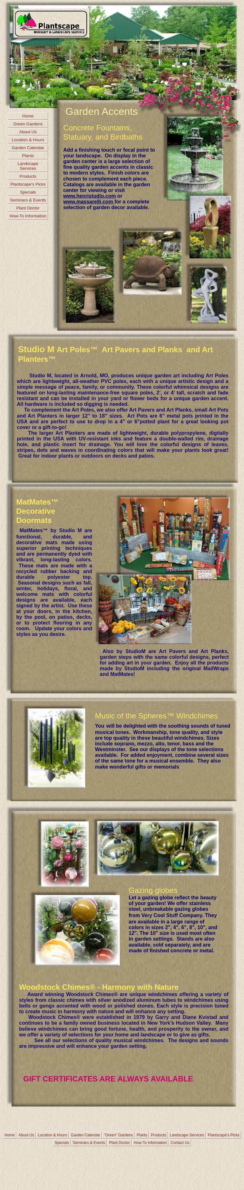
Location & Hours (28, 139)
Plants (28, 155)
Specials (28, 192)
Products (28, 176)
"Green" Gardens (118, 1135)
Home (28, 116)
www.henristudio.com (89, 196)
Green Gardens (28, 124)
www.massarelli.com (88, 201)
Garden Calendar (28, 147)
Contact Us (180, 1142)
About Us (28, 131)
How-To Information (28, 216)
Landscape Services (27, 166)
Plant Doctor (27, 208)
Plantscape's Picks (28, 184)
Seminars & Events (28, 200)
